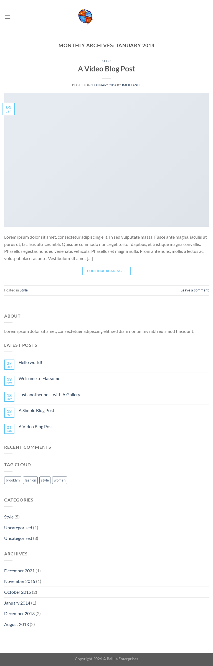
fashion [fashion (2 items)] (30, 480)
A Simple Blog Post (36, 410)
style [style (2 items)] (45, 480)
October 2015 (17, 592)
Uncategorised (18, 527)
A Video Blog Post (106, 68)
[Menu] (7, 17)
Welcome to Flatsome (39, 378)
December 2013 (19, 613)
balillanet (131, 85)
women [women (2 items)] (59, 480)
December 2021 (19, 570)
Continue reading (106, 270)
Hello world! (30, 362)
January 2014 (17, 602)
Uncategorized (18, 538)
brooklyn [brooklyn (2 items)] (13, 480)
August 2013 (16, 624)
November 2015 (19, 581)
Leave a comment (195, 290)
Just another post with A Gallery (49, 394)
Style (106, 61)
